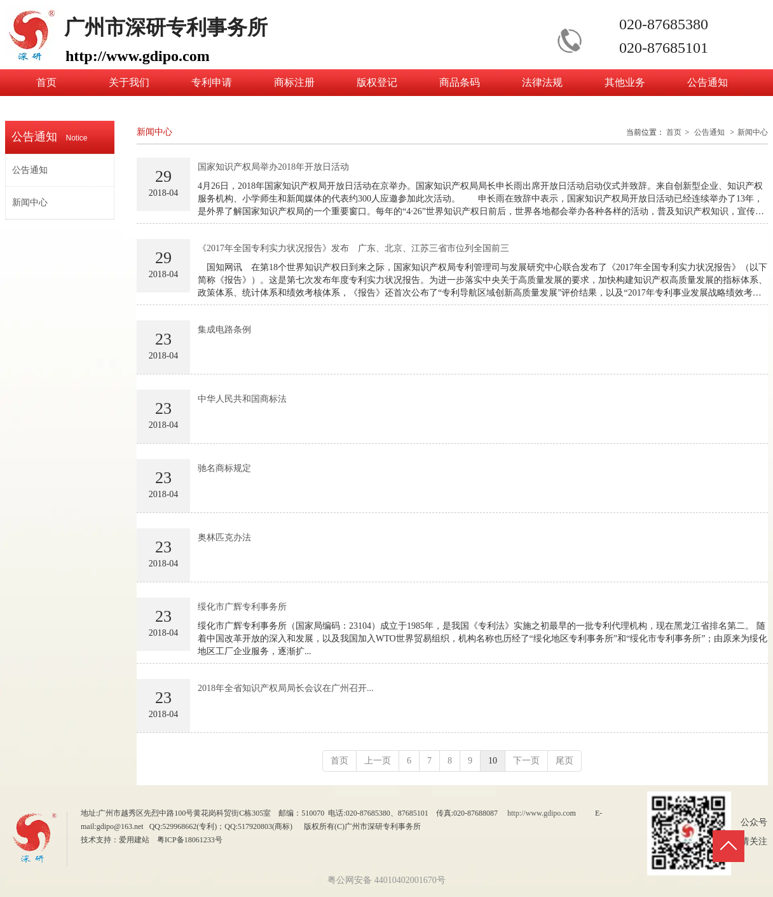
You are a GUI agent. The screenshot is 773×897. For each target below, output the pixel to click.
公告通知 (709, 132)
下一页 (526, 760)
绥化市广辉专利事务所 (242, 607)
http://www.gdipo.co (538, 813)
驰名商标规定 (224, 468)
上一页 (377, 760)
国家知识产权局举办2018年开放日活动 (273, 167)
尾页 (564, 760)
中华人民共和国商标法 (242, 399)
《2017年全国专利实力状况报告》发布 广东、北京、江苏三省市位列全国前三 (353, 248)
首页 (673, 132)
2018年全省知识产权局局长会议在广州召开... (286, 688)
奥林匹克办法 (224, 537)
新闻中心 (752, 132)
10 (492, 760)
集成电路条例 (224, 329)
